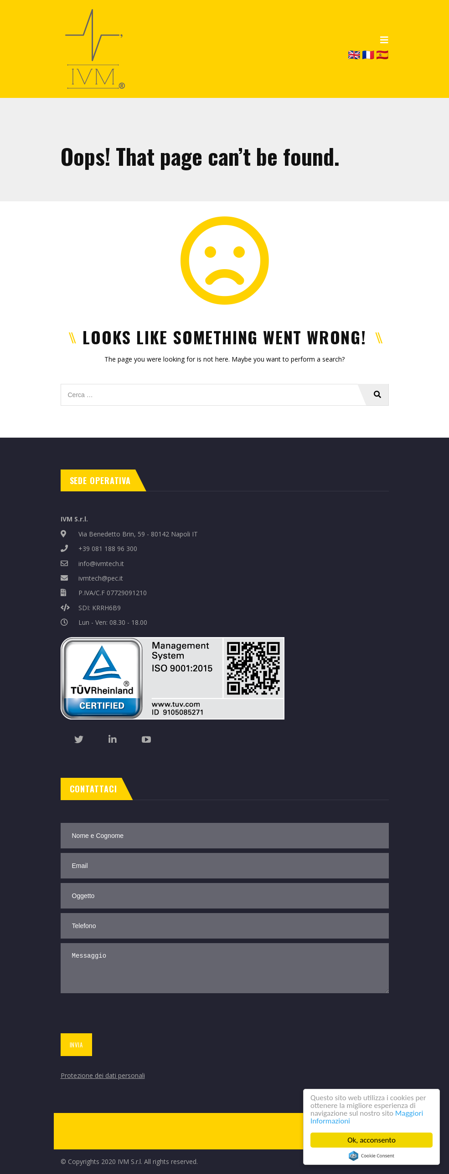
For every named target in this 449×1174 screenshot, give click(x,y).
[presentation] (127, 1015)
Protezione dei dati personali (103, 1075)
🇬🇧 (354, 54)
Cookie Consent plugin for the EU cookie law (371, 1156)
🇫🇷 (368, 54)
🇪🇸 (382, 54)
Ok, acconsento (371, 1140)
